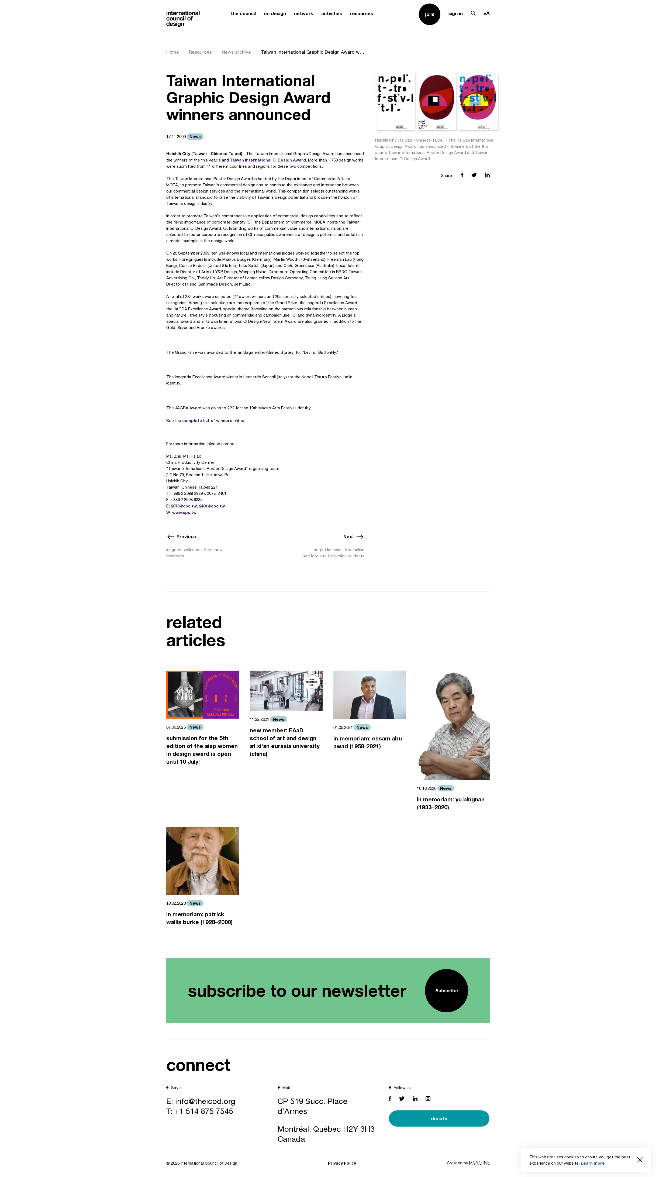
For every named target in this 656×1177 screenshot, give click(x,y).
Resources (200, 52)
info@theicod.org (205, 1101)
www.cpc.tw (184, 512)
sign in (455, 13)
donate (439, 1118)
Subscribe (446, 990)
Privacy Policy (342, 1163)
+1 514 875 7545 (204, 1111)
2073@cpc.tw (184, 505)
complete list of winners (207, 420)
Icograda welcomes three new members (194, 552)
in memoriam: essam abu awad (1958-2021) (367, 742)
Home (172, 52)
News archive (236, 52)
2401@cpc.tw (212, 505)
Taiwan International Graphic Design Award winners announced (312, 52)
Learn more (593, 1163)
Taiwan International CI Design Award (268, 159)
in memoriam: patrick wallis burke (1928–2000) (199, 918)
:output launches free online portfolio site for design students (333, 552)
